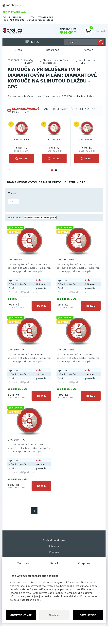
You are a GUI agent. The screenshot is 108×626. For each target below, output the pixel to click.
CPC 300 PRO (16, 439)
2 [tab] (56, 170)
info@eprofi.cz (44, 20)
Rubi (14, 201)
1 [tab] (52, 170)
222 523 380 (14, 17)
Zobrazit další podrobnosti (23, 292)
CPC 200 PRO (54, 139)
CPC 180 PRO (21, 139)
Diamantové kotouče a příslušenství (55, 61)
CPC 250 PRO (65, 349)
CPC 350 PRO (86, 139)
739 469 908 (16, 20)
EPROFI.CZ (13, 60)
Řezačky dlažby (28, 61)
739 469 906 (45, 17)
